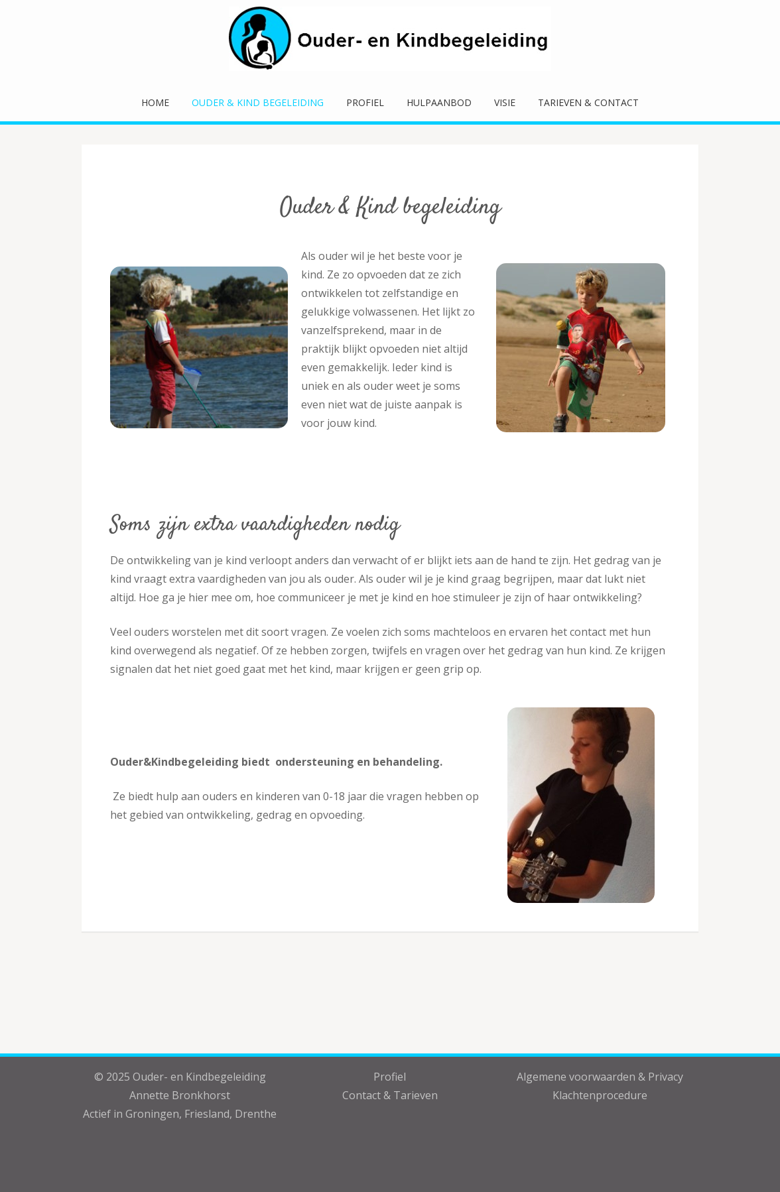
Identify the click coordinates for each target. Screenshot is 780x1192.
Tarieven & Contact (588, 102)
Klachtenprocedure (599, 1095)
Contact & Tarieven (390, 1095)
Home (155, 102)
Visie (504, 102)
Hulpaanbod (439, 102)
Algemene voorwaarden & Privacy (600, 1076)
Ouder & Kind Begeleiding (258, 102)
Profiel (365, 102)
